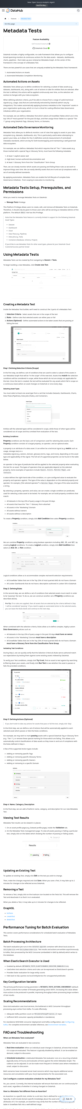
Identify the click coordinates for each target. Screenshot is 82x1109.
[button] (41, 283)
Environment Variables (57, 1025)
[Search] (78, 10)
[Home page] (5, 18)
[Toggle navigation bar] (3, 10)
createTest (11, 916)
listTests (10, 913)
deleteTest (11, 919)
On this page (10, 24)
